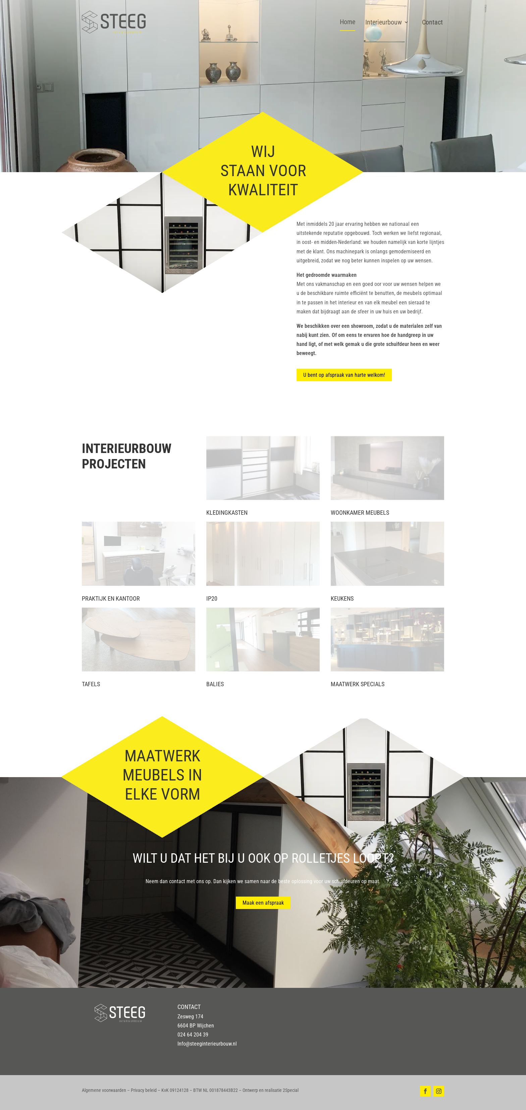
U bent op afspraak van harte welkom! (344, 375)
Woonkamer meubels (360, 512)
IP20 (211, 598)
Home (347, 22)
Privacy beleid (144, 1090)
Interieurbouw (383, 22)
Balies (215, 684)
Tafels (91, 684)
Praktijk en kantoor (111, 598)
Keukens (342, 598)
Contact (432, 22)
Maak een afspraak (263, 903)
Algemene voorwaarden (104, 1090)
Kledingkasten (227, 512)
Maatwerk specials (357, 684)
